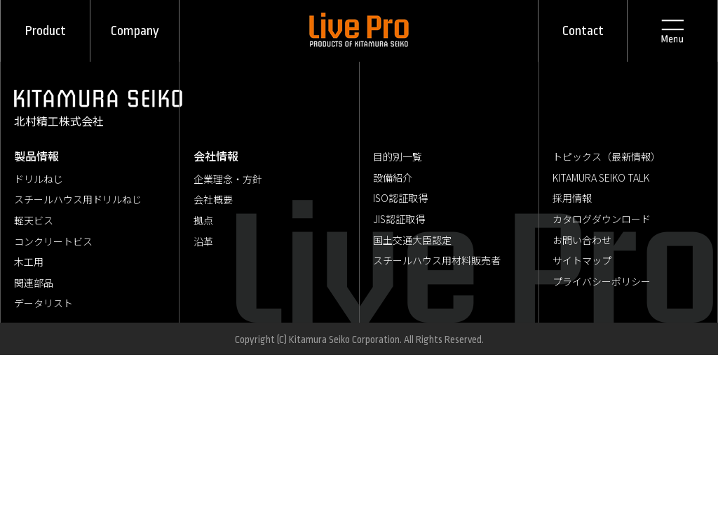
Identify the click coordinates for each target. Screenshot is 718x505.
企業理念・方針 (228, 179)
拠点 (203, 220)
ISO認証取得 (400, 198)
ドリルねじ (38, 179)
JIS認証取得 (399, 219)
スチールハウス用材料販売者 (437, 260)
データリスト (43, 303)
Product (45, 31)
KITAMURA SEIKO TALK (601, 177)
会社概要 (213, 199)
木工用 (28, 262)
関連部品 (33, 283)
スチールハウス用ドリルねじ (78, 199)
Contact (583, 31)
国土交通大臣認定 (412, 240)
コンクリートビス (53, 241)
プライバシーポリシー (602, 281)
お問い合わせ (582, 240)
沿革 (203, 241)
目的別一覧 (397, 156)
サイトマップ (582, 260)
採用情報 (572, 198)
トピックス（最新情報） (607, 156)
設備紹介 (392, 177)
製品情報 (36, 155)
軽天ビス (33, 220)
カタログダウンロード (602, 219)
